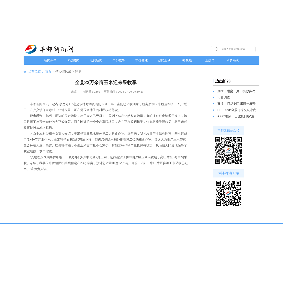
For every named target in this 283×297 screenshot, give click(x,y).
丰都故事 (118, 60)
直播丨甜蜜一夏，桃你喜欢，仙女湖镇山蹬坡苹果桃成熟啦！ (238, 91)
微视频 (187, 60)
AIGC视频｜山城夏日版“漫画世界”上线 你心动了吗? (238, 116)
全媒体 (210, 60)
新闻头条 (50, 60)
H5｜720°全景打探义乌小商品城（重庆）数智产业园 (238, 110)
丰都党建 (141, 60)
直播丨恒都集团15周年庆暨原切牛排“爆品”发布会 (238, 103)
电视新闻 (96, 60)
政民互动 (164, 60)
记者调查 (223, 97)
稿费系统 (232, 60)
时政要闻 (73, 60)
